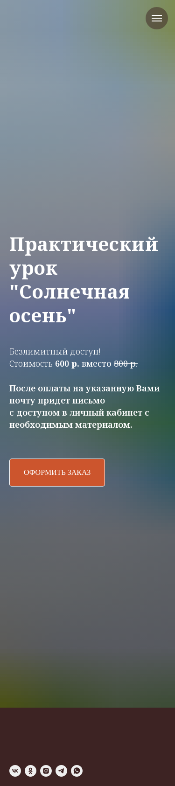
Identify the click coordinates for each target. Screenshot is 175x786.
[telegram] (61, 771)
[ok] (30, 771)
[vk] (15, 771)
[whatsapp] (77, 771)
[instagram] (46, 771)
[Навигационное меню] (157, 18)
